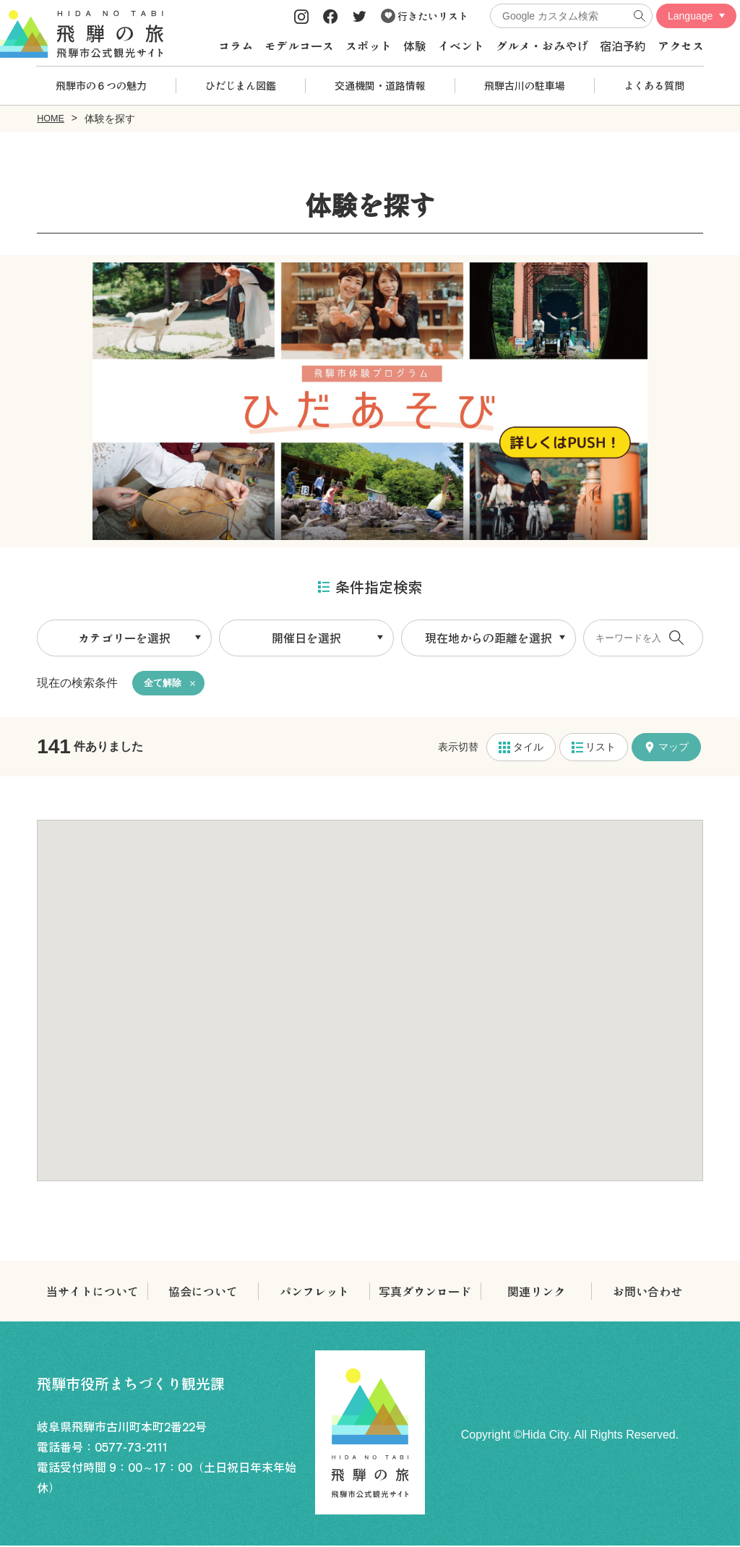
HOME (52, 118)
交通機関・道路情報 (380, 85)
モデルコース (299, 45)
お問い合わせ (647, 1292)
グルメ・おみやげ (542, 45)
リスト (594, 748)
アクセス (681, 45)
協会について (203, 1292)
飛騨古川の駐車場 (524, 85)
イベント (461, 45)
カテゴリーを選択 (124, 637)
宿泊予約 (623, 45)
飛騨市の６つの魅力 (101, 85)
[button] (370, 988)
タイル (521, 748)
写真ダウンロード (425, 1292)
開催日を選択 (306, 637)
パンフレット (314, 1292)
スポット (368, 45)
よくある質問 (654, 85)
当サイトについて (92, 1292)
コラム (235, 45)
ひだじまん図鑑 (240, 85)
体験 (414, 45)
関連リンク (536, 1292)
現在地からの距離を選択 (488, 637)
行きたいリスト (424, 16)
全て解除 (164, 683)
